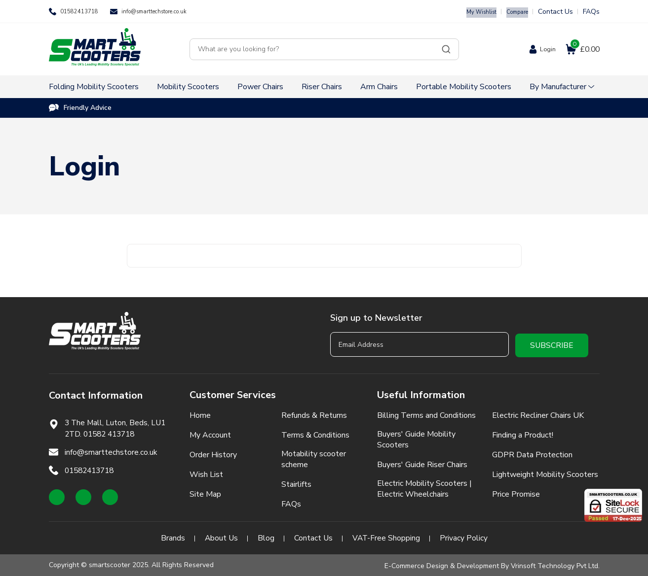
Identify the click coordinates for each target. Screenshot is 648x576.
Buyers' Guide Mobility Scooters (416, 437)
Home (200, 413)
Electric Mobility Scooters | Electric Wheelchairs (424, 487)
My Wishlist (472, 11)
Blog (265, 536)
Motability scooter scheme (313, 457)
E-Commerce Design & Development (441, 564)
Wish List (206, 472)
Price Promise (516, 492)
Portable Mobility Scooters (463, 86)
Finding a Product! (522, 433)
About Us (220, 536)
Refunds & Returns (314, 413)
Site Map (205, 492)
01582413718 (82, 11)
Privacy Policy (465, 536)
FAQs (591, 11)
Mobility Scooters (188, 86)
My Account (210, 433)
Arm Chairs (379, 86)
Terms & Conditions (315, 433)
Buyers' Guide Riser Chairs (422, 462)
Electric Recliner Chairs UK (538, 413)
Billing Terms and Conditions (426, 413)
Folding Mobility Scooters (94, 86)
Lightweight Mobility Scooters (545, 472)
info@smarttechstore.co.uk (170, 11)
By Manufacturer (558, 86)
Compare (514, 11)
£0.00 (584, 49)
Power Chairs (260, 86)
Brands (171, 536)
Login (544, 49)
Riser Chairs (322, 86)
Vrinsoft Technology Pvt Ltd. (555, 564)
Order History (213, 452)
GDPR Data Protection (532, 452)
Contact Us (555, 11)
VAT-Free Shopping (386, 536)
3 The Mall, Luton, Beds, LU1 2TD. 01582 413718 (117, 426)
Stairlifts (296, 482)
